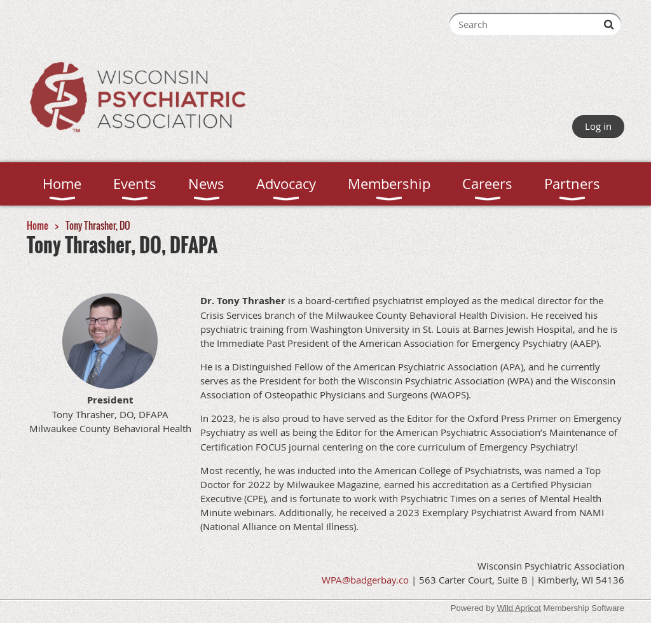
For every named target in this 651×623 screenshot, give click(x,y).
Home (37, 225)
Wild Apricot (519, 608)
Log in (598, 126)
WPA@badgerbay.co (365, 579)
